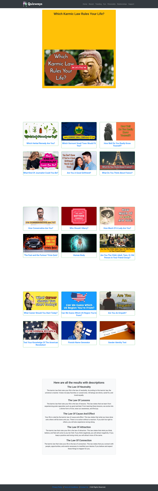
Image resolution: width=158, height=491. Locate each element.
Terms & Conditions (71, 487)
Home (85, 4)
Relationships (122, 4)
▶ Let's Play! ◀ (79, 67)
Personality (111, 4)
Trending (98, 4)
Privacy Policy (57, 487)
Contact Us (84, 487)
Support (131, 4)
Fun (104, 4)
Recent (91, 4)
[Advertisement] (79, 31)
